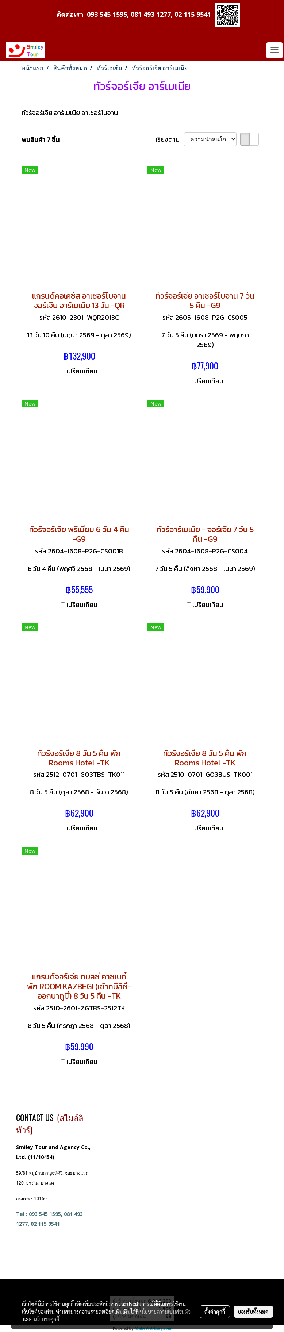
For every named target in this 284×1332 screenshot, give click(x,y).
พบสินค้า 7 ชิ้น (41, 140)
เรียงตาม (170, 139)
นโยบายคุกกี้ (46, 1319)
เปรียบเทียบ (81, 371)
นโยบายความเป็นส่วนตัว (165, 1311)
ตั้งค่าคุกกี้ (214, 1311)
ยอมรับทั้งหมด (253, 1311)
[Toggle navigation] (274, 50)
